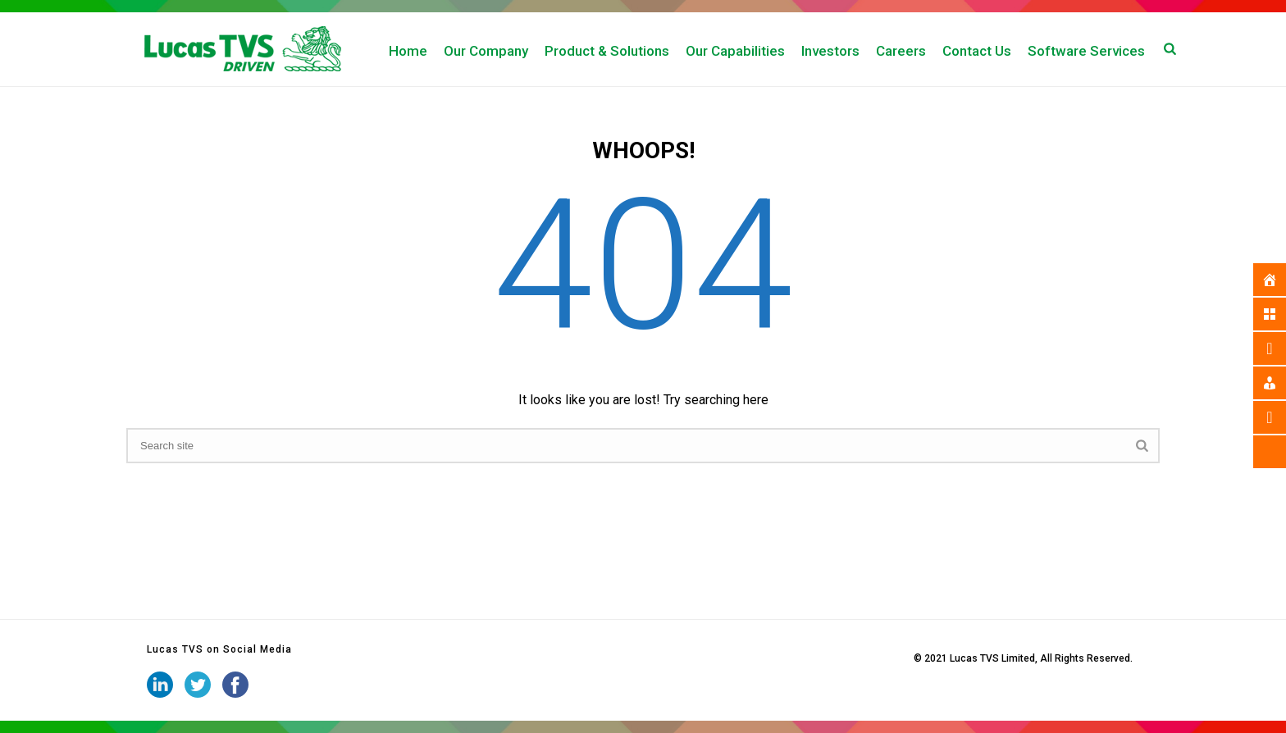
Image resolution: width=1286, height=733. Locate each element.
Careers (901, 51)
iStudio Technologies (863, 658)
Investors (830, 51)
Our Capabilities (735, 51)
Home (408, 51)
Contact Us (976, 51)
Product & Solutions (607, 51)
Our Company (486, 51)
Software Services (1086, 51)
